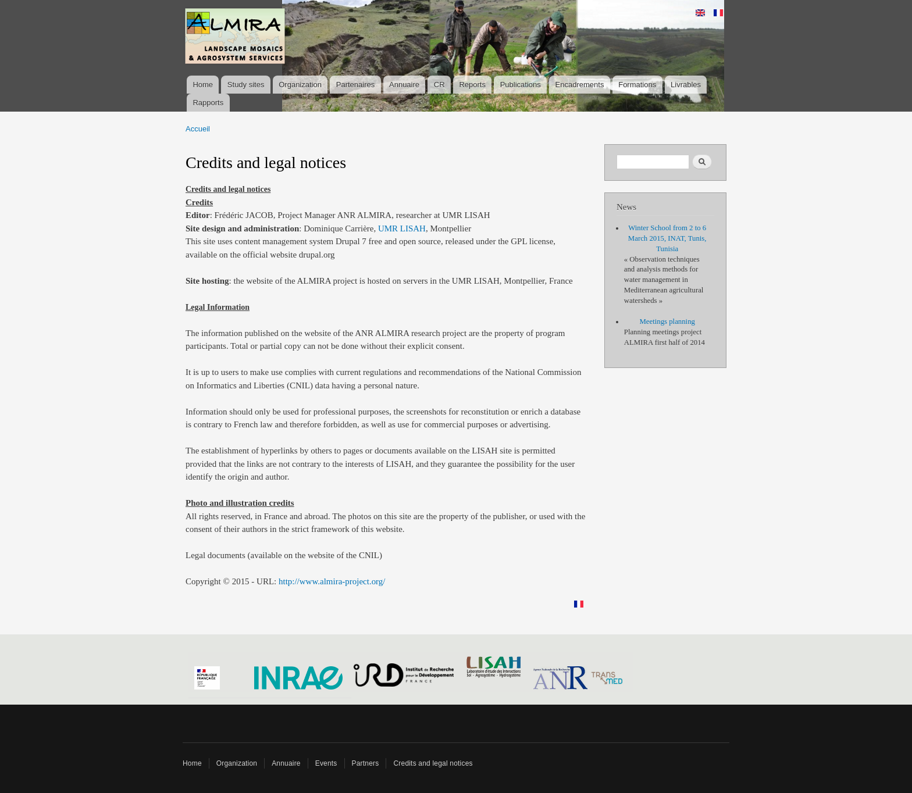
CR (439, 84)
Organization (300, 84)
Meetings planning (667, 321)
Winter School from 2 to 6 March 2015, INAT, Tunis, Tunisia (667, 238)
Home (203, 84)
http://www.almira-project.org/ (332, 581)
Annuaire (404, 84)
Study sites (246, 84)
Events (326, 763)
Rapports (208, 102)
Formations (637, 84)
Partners (365, 763)
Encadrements (579, 84)
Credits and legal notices (432, 763)
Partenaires (355, 84)
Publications (520, 84)
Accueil (198, 128)
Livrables (686, 84)
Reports (472, 84)
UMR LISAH (402, 228)
